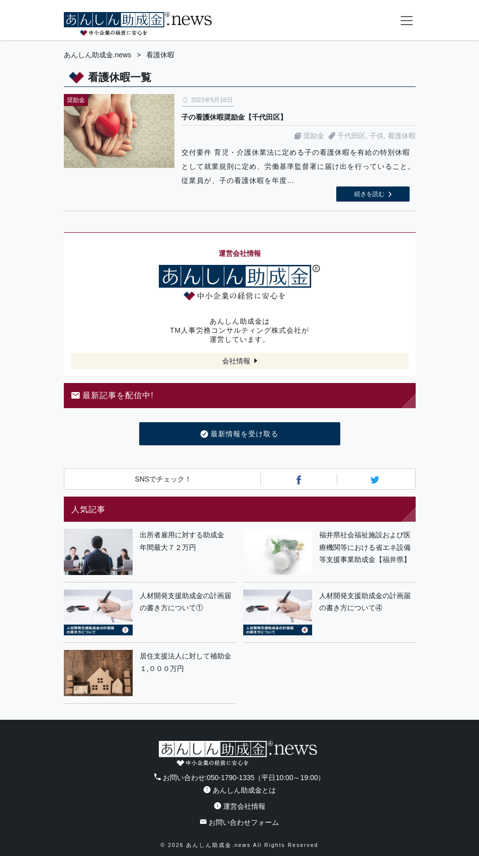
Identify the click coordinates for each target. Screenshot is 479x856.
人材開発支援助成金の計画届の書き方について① (185, 602)
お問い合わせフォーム (239, 822)
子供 (376, 136)
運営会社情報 (239, 806)
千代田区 (351, 136)
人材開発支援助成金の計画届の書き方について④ (365, 602)
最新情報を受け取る (239, 434)
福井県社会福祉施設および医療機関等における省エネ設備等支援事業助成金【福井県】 (365, 547)
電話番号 (366, 20)
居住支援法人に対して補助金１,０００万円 (185, 662)
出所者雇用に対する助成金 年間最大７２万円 (185, 541)
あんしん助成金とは (240, 790)
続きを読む (369, 194)
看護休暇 (402, 136)
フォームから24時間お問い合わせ (386, 22)
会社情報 (236, 361)
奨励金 (313, 136)
